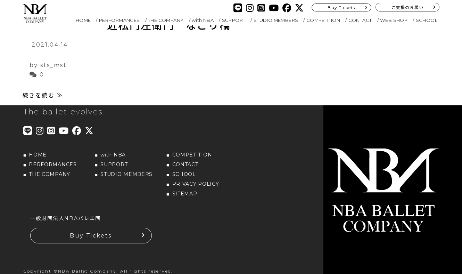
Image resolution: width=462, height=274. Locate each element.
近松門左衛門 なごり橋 (169, 25)
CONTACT (360, 20)
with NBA (203, 20)
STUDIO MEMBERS (276, 20)
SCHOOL (426, 20)
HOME (83, 20)
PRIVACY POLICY (195, 183)
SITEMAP (184, 193)
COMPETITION (323, 20)
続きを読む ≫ (43, 95)
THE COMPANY (165, 20)
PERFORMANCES (119, 20)
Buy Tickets (341, 7)
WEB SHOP (393, 20)
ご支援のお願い (407, 7)
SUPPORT (234, 20)
